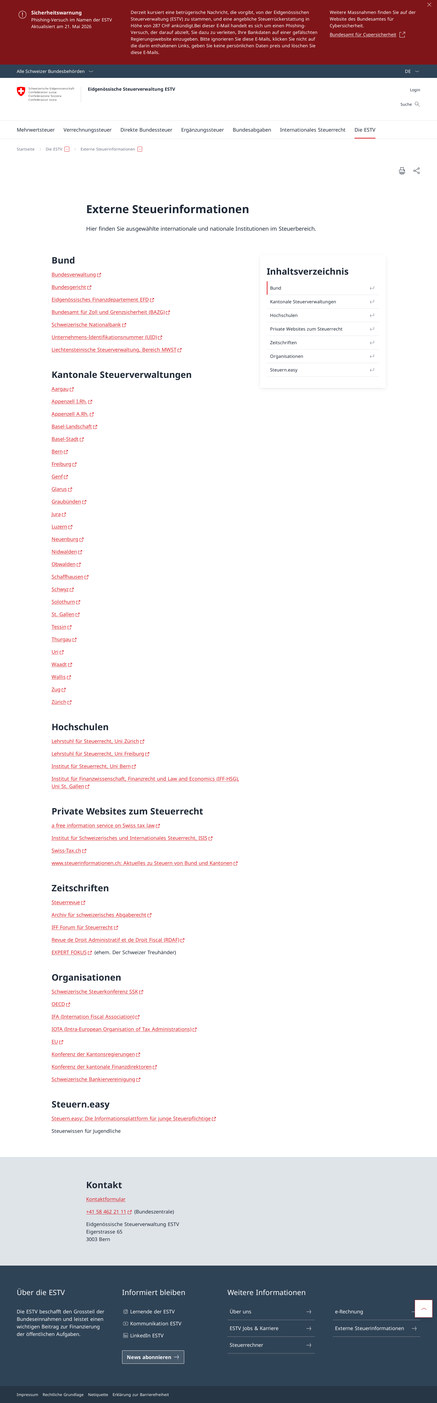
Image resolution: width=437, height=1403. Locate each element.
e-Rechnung (376, 1311)
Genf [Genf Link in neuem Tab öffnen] (57, 476)
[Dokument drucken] (402, 170)
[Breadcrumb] (216, 149)
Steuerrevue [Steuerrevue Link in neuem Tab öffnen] (66, 902)
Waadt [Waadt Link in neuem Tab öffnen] (59, 664)
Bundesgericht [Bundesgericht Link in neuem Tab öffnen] (69, 287)
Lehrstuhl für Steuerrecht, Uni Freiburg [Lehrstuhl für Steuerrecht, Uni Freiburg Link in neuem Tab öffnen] (98, 753)
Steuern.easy (323, 369)
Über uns (271, 1311)
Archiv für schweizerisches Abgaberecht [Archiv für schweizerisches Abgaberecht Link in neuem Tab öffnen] (99, 914)
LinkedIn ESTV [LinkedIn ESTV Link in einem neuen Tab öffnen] (143, 1335)
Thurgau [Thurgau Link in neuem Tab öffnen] (61, 639)
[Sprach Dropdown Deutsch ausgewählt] (410, 71)
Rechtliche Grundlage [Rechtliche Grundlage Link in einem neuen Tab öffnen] (63, 1394)
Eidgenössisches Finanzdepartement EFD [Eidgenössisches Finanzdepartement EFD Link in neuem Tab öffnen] (100, 299)
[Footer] (218, 1394)
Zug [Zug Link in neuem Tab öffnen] (56, 689)
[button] (35, 130)
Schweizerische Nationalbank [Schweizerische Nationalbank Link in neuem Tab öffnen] (86, 324)
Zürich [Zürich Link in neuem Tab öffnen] (59, 701)
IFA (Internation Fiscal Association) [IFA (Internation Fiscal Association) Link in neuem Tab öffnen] (93, 1016)
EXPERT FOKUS (69, 952)
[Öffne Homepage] (96, 99)
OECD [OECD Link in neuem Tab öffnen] (58, 1004)
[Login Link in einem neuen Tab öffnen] (415, 90)
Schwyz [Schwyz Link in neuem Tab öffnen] (60, 589)
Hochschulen (323, 315)
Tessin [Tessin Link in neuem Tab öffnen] (59, 626)
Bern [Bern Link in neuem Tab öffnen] (57, 451)
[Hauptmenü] (214, 130)
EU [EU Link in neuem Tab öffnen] (55, 1041)
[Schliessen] (429, 4)
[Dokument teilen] (416, 171)
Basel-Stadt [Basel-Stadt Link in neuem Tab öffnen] (65, 438)
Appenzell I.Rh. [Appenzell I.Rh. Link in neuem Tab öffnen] (69, 401)
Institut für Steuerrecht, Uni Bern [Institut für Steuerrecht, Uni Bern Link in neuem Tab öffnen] (91, 766)
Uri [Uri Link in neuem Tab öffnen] (55, 651)
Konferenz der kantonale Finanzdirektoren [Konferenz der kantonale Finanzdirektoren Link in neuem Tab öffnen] (102, 1066)
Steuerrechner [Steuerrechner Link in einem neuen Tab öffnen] (271, 1345)
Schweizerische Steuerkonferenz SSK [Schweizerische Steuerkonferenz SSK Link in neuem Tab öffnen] (95, 991)
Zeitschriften (323, 342)
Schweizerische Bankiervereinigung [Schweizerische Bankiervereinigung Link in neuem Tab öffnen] (93, 1079)
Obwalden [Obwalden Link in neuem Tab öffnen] (64, 564)
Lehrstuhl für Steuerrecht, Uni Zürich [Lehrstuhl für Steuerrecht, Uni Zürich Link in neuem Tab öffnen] (95, 741)
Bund (323, 288)
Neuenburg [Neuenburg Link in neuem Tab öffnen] (65, 539)
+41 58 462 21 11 (106, 1211)
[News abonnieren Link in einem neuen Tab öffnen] (153, 1357)
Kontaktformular (105, 1199)
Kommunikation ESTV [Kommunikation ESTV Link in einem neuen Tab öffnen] (151, 1323)
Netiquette (98, 1394)
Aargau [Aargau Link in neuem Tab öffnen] (60, 388)
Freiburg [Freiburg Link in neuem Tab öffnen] (61, 464)
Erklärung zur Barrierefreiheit (141, 1394)
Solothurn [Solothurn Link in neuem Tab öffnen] (63, 601)
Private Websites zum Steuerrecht (323, 329)
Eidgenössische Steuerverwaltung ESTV (131, 89)
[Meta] (415, 90)
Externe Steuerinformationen (376, 1328)
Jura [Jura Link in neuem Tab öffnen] (56, 514)
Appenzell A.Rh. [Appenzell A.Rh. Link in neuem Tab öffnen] (70, 413)
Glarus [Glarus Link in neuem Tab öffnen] (59, 489)
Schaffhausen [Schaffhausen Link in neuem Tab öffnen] (67, 576)
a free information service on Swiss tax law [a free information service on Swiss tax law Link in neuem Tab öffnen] (103, 825)
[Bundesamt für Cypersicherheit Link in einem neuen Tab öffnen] (369, 34)
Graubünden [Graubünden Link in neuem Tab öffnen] (66, 501)
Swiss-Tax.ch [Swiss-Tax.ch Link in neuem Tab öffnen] (66, 850)
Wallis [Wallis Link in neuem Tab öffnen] (59, 676)
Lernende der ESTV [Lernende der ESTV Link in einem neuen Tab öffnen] (148, 1311)
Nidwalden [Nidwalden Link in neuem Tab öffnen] (64, 551)
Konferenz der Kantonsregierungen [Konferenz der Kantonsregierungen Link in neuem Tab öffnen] (93, 1054)
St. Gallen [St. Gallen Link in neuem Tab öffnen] (63, 614)
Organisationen (323, 356)
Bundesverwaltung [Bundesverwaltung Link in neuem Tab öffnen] (74, 274)
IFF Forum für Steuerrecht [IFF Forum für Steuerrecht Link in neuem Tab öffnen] (82, 927)
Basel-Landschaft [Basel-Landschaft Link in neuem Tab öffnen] (72, 426)
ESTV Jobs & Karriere (271, 1328)
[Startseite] (25, 149)
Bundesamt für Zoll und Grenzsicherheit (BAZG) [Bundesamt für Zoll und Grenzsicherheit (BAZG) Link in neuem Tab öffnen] (108, 312)
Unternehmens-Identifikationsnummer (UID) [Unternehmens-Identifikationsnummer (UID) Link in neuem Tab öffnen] (104, 337)
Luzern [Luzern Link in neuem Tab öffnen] (59, 526)
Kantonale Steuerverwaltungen (323, 301)
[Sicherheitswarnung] (218, 32)
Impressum (27, 1394)
